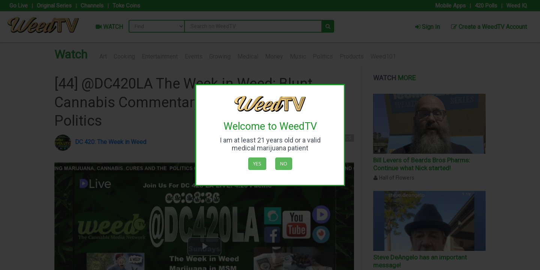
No (283, 163)
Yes (257, 163)
